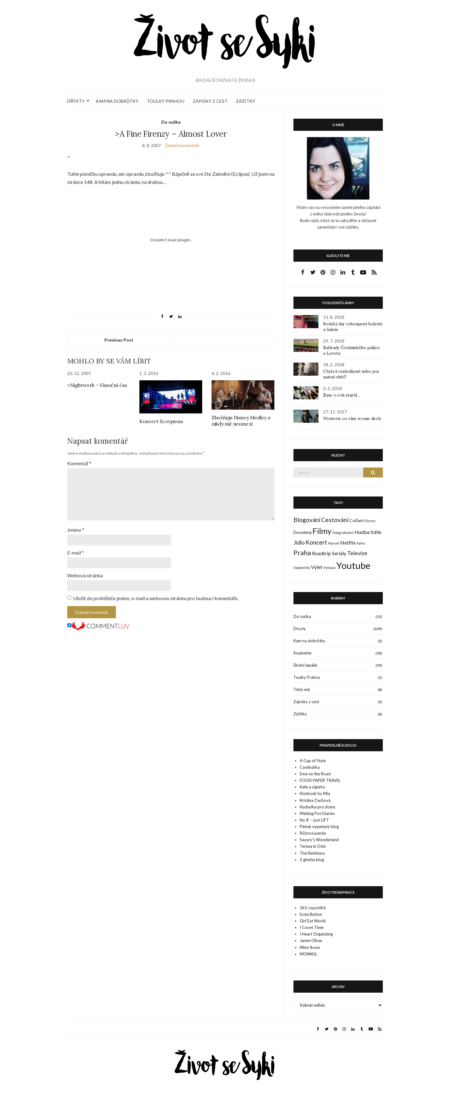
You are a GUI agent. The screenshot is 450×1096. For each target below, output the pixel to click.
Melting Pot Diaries (317, 813)
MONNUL (308, 953)
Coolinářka (309, 767)
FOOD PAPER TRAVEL (320, 780)
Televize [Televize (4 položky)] (357, 553)
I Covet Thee (311, 927)
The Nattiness (312, 853)
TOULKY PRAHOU (165, 101)
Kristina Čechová (315, 800)
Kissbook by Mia (315, 793)
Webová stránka (85, 575)
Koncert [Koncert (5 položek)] (316, 542)
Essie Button (311, 914)
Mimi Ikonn (310, 947)
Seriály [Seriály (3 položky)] (339, 553)
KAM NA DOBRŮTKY (117, 101)
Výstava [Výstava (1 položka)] (329, 567)
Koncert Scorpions (161, 421)
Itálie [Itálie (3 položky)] (375, 532)
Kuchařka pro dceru (317, 806)
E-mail (75, 552)
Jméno (75, 530)
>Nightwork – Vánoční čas (97, 385)
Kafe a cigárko (312, 786)
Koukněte (302, 652)
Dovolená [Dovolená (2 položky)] (302, 532)
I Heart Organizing (316, 933)
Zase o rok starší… (341, 395)
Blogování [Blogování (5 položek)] (306, 519)
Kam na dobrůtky (309, 640)
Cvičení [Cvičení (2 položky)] (356, 520)
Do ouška (171, 122)
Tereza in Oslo (313, 846)
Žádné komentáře (182, 145)
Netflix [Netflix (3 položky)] (348, 543)
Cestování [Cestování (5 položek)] (334, 519)
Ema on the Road (315, 773)
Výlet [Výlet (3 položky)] (316, 567)
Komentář (79, 463)
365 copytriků (313, 907)
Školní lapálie (305, 665)
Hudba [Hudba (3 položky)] (361, 532)
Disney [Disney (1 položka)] (369, 521)
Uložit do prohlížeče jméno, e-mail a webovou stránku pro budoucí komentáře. (155, 598)
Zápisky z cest (306, 701)
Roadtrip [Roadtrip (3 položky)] (321, 553)
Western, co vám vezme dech (352, 418)
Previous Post (118, 340)
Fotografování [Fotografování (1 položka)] (342, 533)
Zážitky (300, 713)
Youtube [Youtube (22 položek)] (353, 565)
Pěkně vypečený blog (319, 826)
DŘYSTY (76, 101)
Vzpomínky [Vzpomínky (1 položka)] (301, 567)
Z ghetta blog (312, 859)
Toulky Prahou (306, 677)
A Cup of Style (313, 760)
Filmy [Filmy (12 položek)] (322, 531)
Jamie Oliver (311, 940)
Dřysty (299, 628)
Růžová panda (313, 833)
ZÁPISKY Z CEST (210, 101)
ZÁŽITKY (245, 101)
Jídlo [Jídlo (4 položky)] (299, 542)
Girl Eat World (313, 920)
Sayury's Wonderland (319, 839)
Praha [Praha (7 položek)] (302, 553)
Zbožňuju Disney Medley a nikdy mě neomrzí (241, 420)
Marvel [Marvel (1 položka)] (333, 543)
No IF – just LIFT (314, 819)
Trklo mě (301, 689)
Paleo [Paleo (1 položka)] (361, 543)
